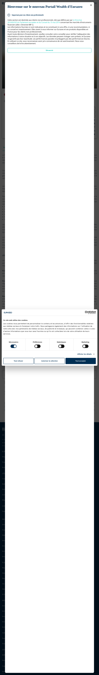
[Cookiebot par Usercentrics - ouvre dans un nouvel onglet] (86, 312)
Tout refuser (18, 361)
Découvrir (49, 50)
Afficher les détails (84, 354)
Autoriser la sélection (49, 361)
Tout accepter (80, 361)
